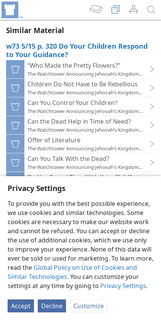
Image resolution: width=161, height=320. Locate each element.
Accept (21, 306)
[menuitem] (11, 10)
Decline (52, 306)
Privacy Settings (123, 286)
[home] (11, 10)
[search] (151, 10)
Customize (88, 306)
